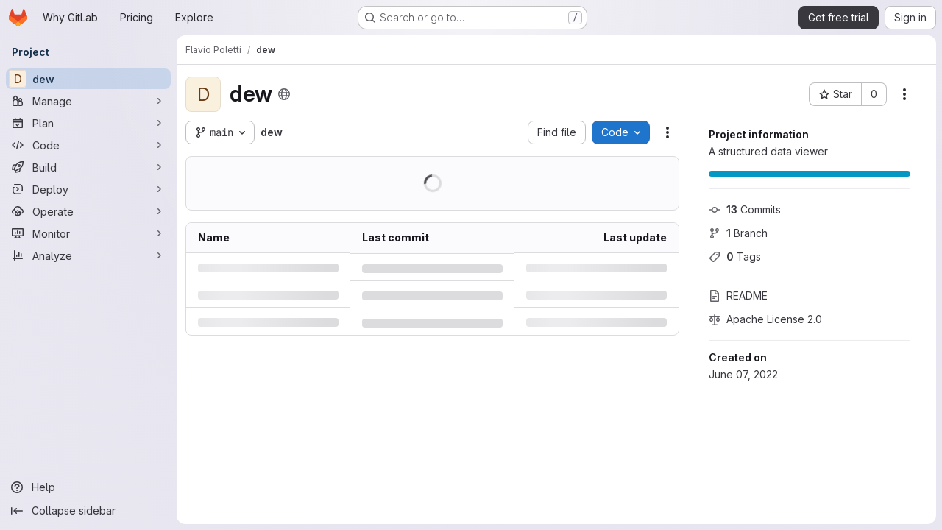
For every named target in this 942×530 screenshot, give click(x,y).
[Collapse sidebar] (88, 511)
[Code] (88, 145)
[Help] (88, 487)
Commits (745, 209)
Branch (738, 233)
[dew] (88, 78)
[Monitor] (88, 233)
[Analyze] (88, 255)
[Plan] (88, 123)
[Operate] (88, 211)
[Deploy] (88, 189)
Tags (735, 256)
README (738, 295)
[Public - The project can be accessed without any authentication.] (284, 94)
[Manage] (88, 101)
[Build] (88, 167)
